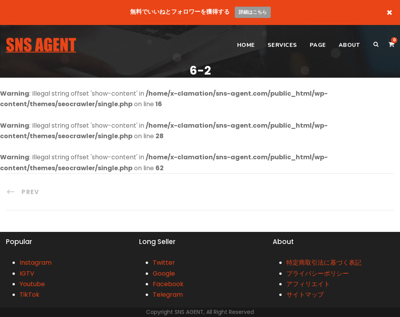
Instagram (36, 262)
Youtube (32, 284)
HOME (246, 45)
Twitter (164, 262)
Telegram (168, 294)
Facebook (168, 284)
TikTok (29, 294)
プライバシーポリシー (317, 273)
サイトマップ (305, 294)
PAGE (318, 45)
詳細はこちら (253, 12)
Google (164, 273)
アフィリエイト (308, 284)
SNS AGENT (189, 312)
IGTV (27, 273)
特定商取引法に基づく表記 (323, 262)
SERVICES (282, 45)
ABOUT (349, 45)
